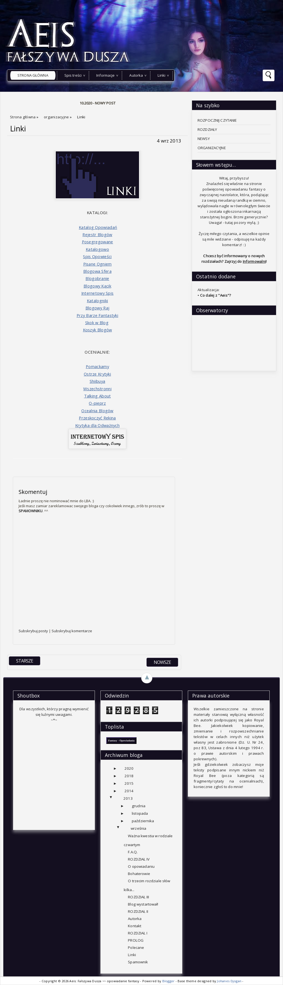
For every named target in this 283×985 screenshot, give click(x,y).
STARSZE (24, 661)
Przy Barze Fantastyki (97, 315)
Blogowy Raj (97, 308)
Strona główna (32, 75)
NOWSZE (162, 662)
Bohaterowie (139, 873)
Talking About (97, 396)
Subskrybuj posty (34, 630)
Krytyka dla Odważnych (97, 425)
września (138, 828)
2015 (129, 783)
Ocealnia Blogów (97, 410)
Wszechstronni (97, 388)
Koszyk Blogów (97, 329)
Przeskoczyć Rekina (97, 418)
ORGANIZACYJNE (212, 147)
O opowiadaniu (141, 866)
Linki (161, 75)
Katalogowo (97, 249)
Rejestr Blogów (97, 234)
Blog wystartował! (143, 904)
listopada (140, 813)
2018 (129, 775)
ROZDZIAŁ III (138, 896)
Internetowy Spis (97, 293)
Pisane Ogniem (97, 264)
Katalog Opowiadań (98, 227)
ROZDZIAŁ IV (138, 859)
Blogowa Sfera (97, 271)
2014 (129, 790)
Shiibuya (97, 381)
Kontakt (134, 925)
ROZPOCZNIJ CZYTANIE (217, 120)
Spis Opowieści (97, 256)
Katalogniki (97, 300)
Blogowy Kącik (97, 286)
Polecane (136, 947)
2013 (128, 798)
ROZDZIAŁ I (137, 933)
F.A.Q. (133, 851)
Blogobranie (97, 278)
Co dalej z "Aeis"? (215, 295)
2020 (129, 768)
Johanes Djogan (229, 981)
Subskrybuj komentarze (72, 630)
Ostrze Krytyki (97, 374)
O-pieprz (97, 403)
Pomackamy (97, 366)
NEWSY (204, 138)
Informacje (105, 75)
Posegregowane (97, 241)
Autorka (136, 75)
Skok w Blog (96, 322)
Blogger (169, 981)
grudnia (138, 805)
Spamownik (138, 961)
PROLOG (135, 940)
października (143, 820)
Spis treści (73, 75)
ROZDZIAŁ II (138, 911)
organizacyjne (57, 116)
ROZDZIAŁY (207, 129)
